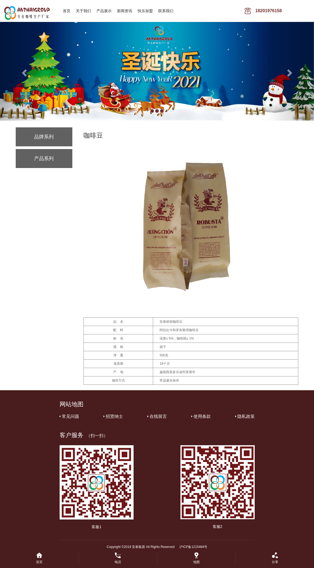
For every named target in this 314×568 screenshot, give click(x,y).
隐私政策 (246, 416)
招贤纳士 (114, 416)
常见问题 (70, 416)
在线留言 (158, 416)
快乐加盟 (145, 11)
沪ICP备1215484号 (193, 547)
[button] (23, 71)
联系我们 (165, 11)
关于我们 (83, 11)
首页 (66, 11)
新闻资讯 (124, 11)
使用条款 (202, 416)
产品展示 (104, 11)
